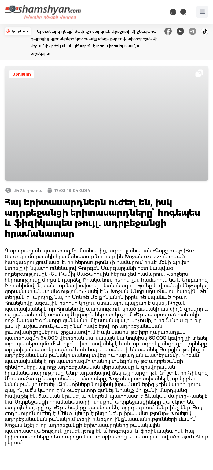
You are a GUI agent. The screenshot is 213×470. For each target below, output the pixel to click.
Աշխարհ (21, 74)
